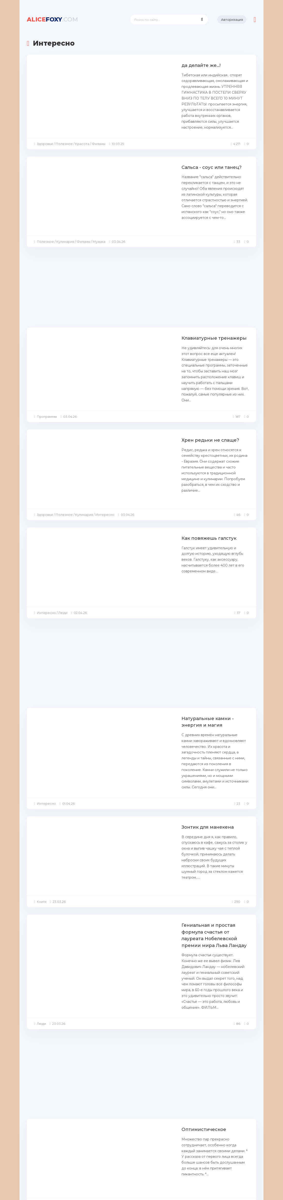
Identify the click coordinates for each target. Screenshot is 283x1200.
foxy (52, 19)
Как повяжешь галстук (118, 467)
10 (183, 1139)
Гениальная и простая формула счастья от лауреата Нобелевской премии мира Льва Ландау (155, 799)
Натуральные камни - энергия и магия (138, 631)
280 (209, 1139)
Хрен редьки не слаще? (120, 385)
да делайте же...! (110, 65)
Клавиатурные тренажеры (123, 302)
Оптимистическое (113, 960)
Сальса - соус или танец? (121, 147)
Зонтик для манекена (117, 714)
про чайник (105, 1043)
